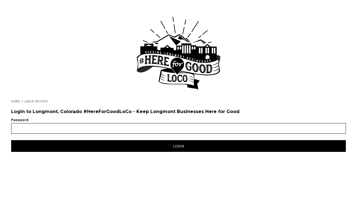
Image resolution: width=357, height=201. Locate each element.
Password (19, 120)
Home (15, 101)
